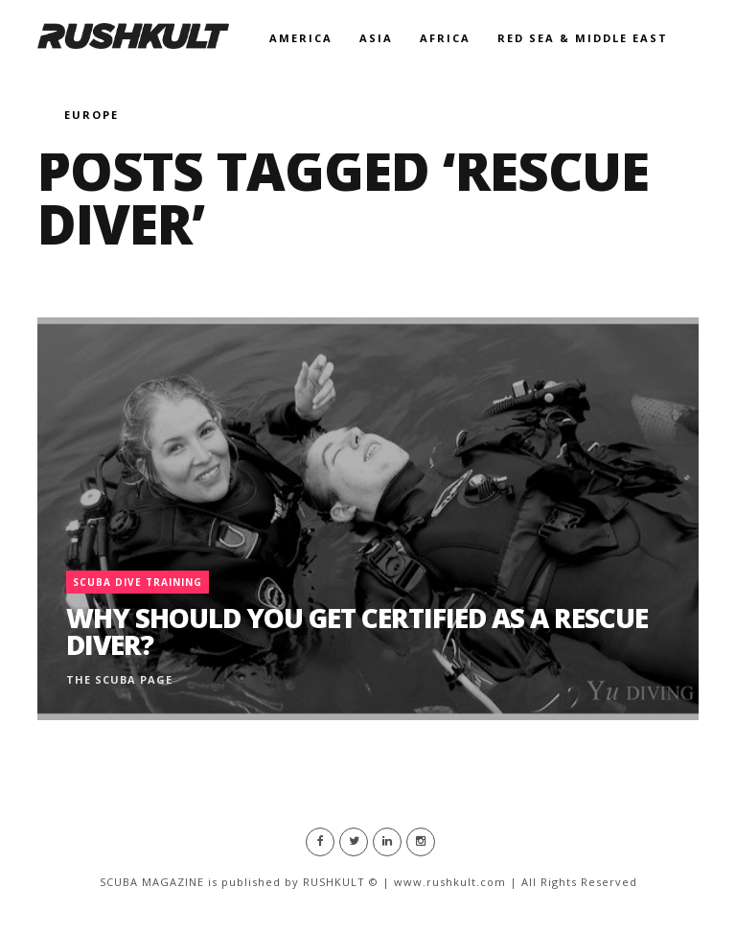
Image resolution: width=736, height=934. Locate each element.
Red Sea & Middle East (582, 38)
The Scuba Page (119, 679)
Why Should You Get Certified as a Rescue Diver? (357, 631)
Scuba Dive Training (137, 582)
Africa (445, 38)
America (301, 38)
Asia (376, 38)
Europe (91, 114)
